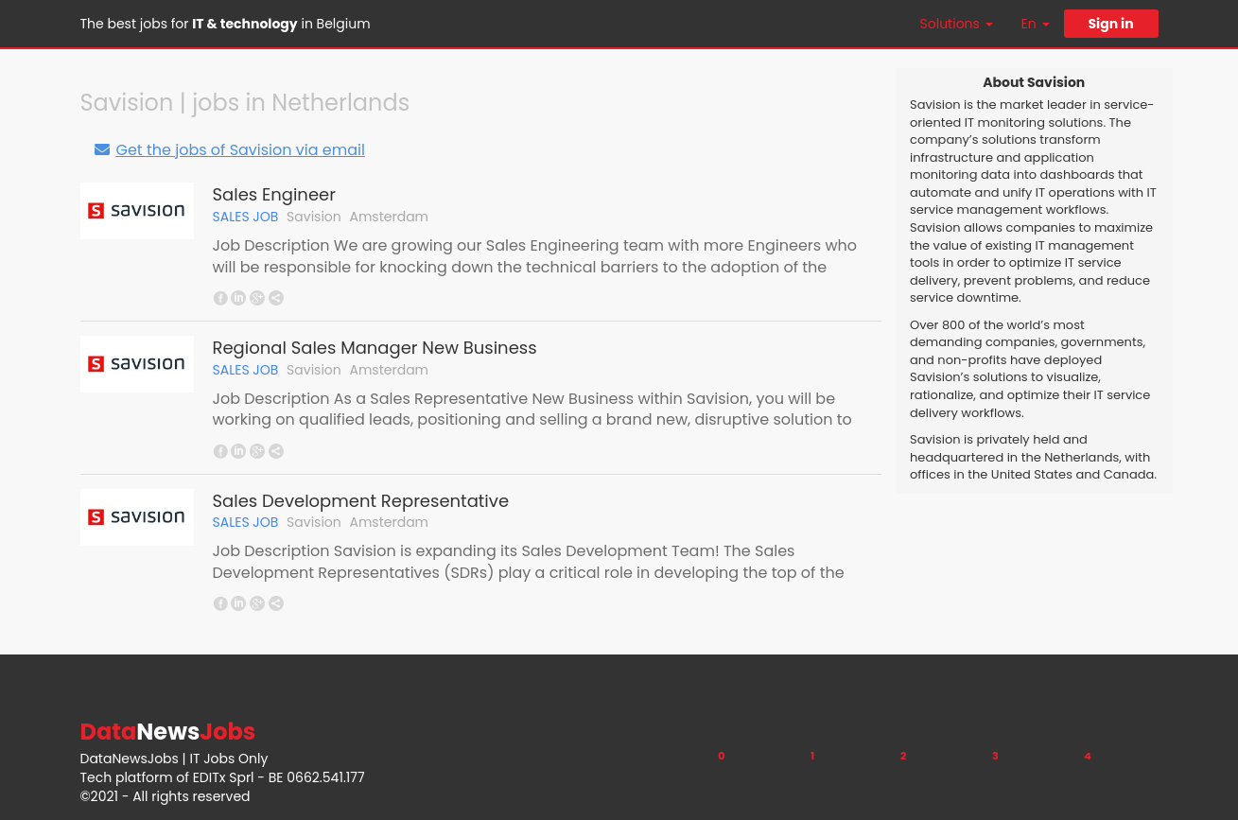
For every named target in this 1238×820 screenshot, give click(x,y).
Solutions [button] (956, 23)
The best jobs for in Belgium (225, 23)
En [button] (1035, 23)
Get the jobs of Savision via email (229, 150)
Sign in (1110, 23)
